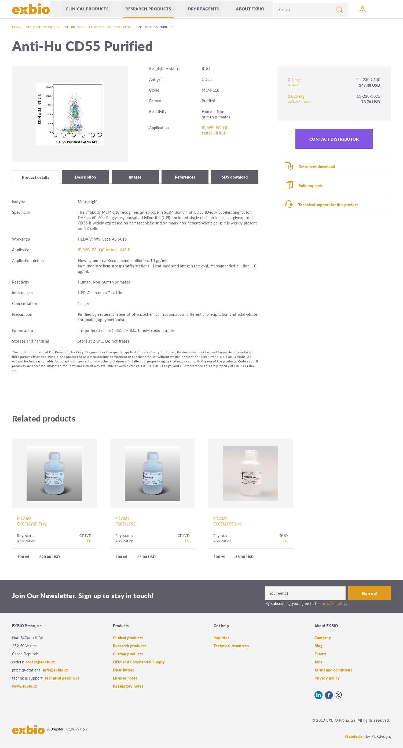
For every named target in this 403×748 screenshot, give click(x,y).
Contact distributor (334, 139)
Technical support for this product (328, 204)
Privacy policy (327, 678)
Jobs (318, 662)
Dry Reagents (203, 9)
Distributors (123, 670)
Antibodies (74, 27)
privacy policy (334, 604)
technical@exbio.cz (62, 678)
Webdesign (355, 736)
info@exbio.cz (55, 670)
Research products (148, 9)
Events (320, 654)
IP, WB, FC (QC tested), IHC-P (215, 130)
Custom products (128, 654)
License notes (125, 678)
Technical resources (231, 646)
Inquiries (221, 638)
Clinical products (87, 9)
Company (322, 638)
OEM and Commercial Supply (139, 662)
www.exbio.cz (24, 686)
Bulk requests (310, 185)
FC (89, 541)
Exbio (16, 27)
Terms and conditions (333, 670)
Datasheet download (316, 166)
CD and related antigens (110, 27)
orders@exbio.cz (40, 662)
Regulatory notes (128, 686)
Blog (318, 646)
